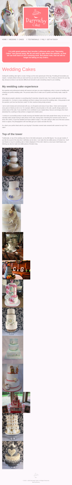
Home (4, 39)
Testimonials (33, 39)
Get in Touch (52, 39)
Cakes (21, 39)
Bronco (38, 482)
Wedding (12, 39)
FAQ (43, 39)
